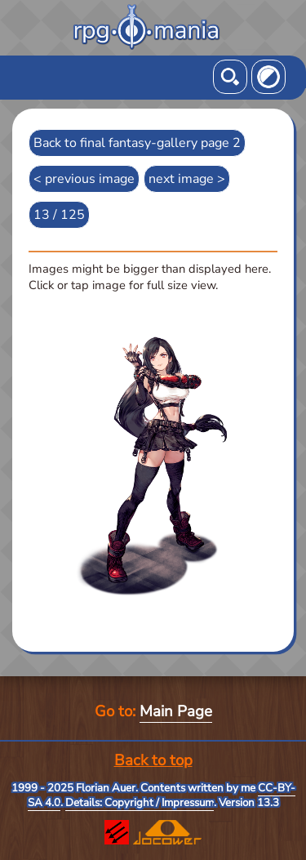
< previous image (84, 179)
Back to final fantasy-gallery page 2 (137, 143)
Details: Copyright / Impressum (139, 802)
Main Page (176, 711)
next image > (187, 179)
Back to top (153, 760)
